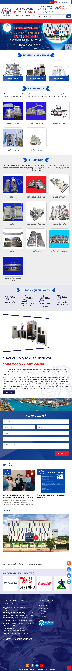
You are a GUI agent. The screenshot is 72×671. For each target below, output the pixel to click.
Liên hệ (43, 617)
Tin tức (7, 464)
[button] (35, 48)
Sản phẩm (44, 608)
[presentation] (13, 453)
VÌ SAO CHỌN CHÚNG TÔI (36, 290)
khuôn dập (36, 160)
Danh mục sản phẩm (36, 55)
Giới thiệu (44, 605)
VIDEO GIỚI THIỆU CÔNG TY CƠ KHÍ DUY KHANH (22, 564)
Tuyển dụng (45, 614)
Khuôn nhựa (36, 88)
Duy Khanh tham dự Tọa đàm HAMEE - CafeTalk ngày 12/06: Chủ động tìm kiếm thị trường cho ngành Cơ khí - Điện (18, 496)
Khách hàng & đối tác (18, 573)
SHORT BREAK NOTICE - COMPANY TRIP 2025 (51, 496)
